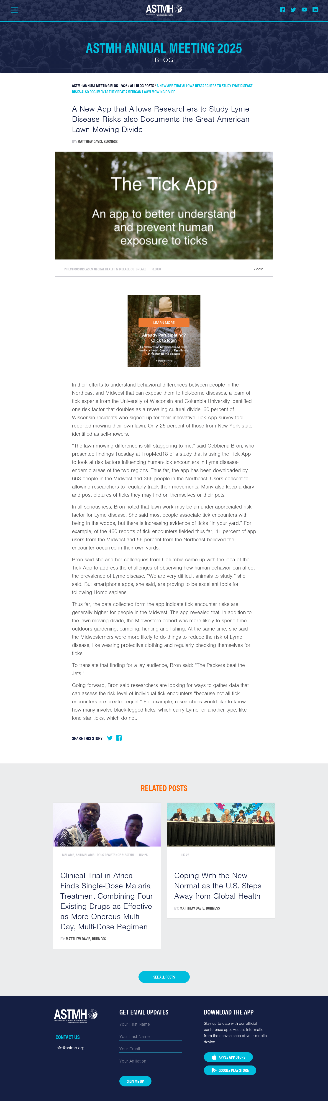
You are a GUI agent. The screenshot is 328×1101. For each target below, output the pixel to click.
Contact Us (68, 1037)
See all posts (164, 977)
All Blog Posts (142, 85)
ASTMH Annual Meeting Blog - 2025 (99, 85)
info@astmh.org (70, 1048)
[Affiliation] (150, 1061)
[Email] (150, 1049)
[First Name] (150, 1024)
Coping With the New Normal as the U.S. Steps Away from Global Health (217, 885)
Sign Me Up (135, 1081)
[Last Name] (150, 1036)
